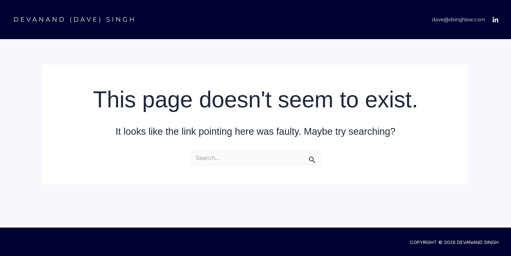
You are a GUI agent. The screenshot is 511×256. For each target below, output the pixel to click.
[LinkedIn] (495, 20)
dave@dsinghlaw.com (458, 19)
